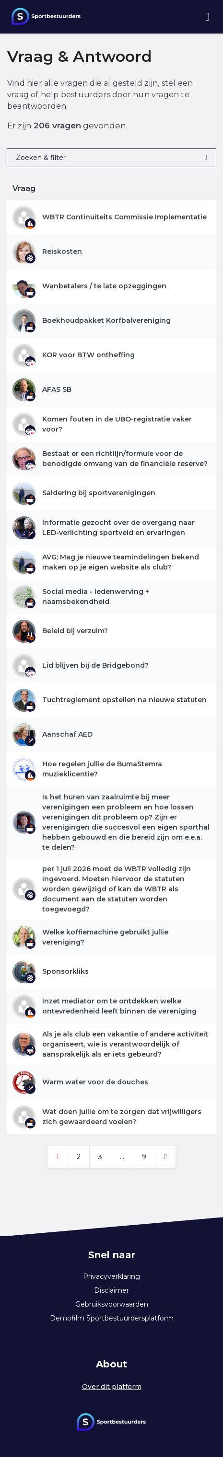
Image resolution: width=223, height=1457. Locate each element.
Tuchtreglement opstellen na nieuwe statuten (124, 699)
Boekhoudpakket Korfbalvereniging (106, 320)
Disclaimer (111, 1290)
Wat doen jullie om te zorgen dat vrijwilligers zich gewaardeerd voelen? (121, 1116)
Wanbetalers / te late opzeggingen (104, 286)
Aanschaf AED (67, 734)
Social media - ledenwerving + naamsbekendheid (95, 596)
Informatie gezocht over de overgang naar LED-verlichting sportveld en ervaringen (118, 527)
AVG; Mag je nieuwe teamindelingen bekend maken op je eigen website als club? (120, 562)
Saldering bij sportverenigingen (98, 493)
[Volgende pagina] (165, 1157)
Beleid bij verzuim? (75, 630)
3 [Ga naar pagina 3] (100, 1156)
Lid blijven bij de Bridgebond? (95, 665)
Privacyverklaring (111, 1276)
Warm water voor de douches (95, 1082)
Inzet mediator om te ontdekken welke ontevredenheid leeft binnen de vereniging (119, 1006)
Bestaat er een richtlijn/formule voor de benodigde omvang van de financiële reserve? (125, 458)
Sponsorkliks (65, 971)
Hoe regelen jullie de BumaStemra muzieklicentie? (102, 769)
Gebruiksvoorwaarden (111, 1304)
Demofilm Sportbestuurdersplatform (112, 1318)
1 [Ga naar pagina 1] (57, 1156)
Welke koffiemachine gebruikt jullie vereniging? (105, 937)
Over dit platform (111, 1386)
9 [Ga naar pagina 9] (144, 1156)
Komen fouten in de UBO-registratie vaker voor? (117, 424)
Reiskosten (62, 251)
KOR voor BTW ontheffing (88, 355)
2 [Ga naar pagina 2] (79, 1156)
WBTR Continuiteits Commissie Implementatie (124, 217)
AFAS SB (56, 389)
